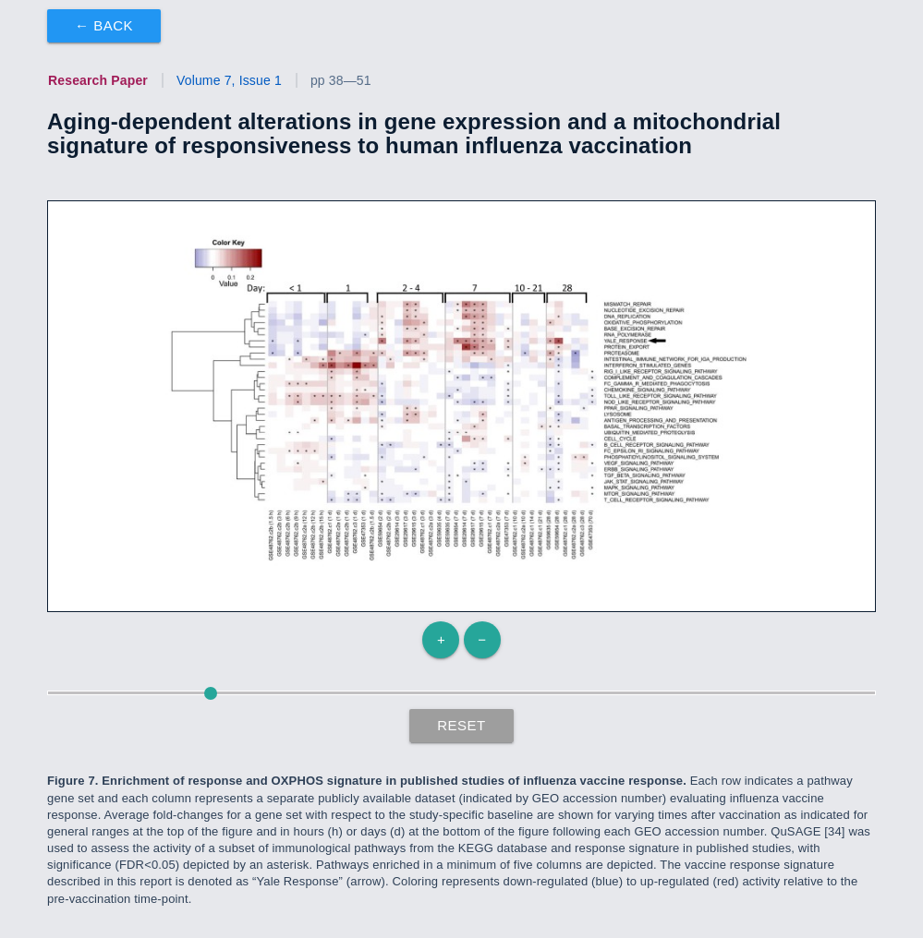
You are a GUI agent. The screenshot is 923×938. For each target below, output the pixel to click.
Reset (461, 725)
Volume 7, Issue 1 (229, 80)
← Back (104, 25)
